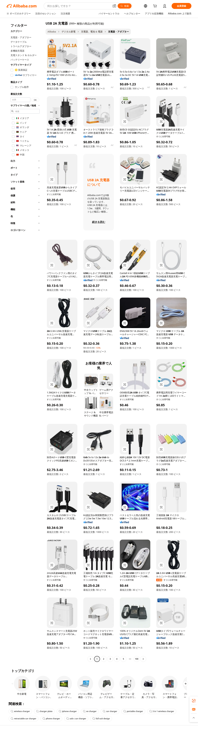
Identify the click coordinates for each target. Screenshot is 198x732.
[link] (193, 700)
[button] (114, 6)
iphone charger (68, 711)
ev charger (90, 711)
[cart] (155, 6)
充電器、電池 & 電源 (91, 31)
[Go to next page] (143, 659)
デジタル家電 (68, 31)
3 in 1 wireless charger (161, 711)
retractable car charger (23, 718)
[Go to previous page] (90, 659)
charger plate (44, 711)
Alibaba (52, 31)
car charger (110, 711)
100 (136, 658)
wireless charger (20, 711)
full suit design (101, 718)
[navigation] (25, 341)
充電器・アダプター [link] (118, 31)
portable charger (133, 711)
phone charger (51, 718)
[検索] (125, 6)
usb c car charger (76, 718)
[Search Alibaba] (78, 6)
